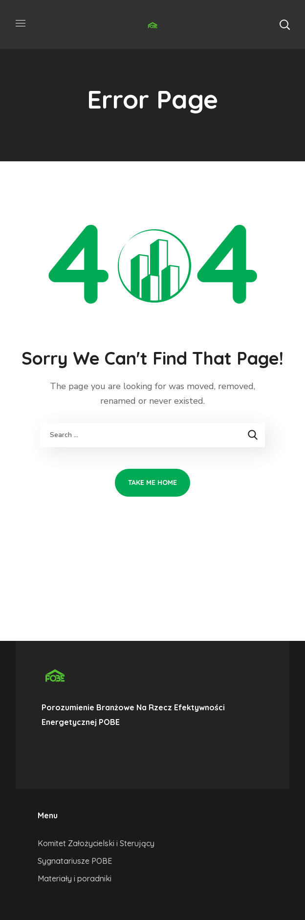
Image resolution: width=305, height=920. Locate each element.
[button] (284, 24)
